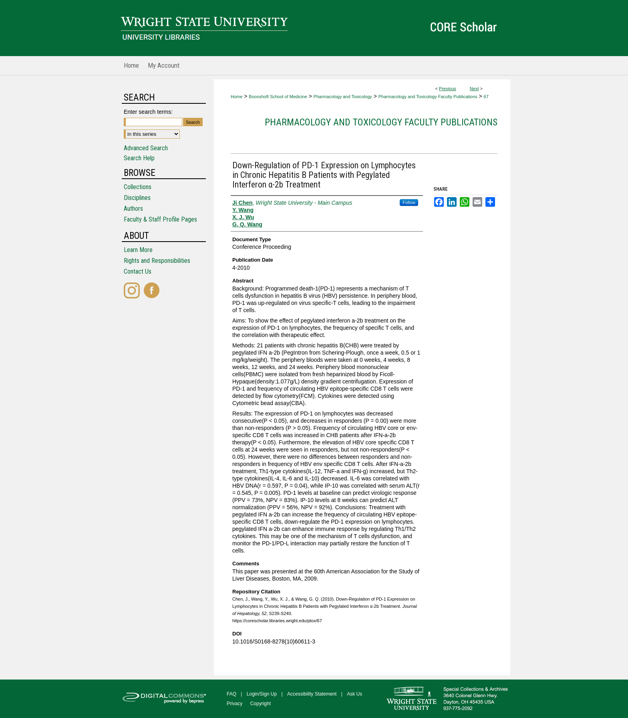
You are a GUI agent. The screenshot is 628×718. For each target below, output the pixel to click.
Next (474, 88)
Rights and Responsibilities (157, 260)
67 (486, 96)
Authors (133, 208)
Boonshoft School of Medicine (278, 96)
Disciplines (137, 198)
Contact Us (137, 271)
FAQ (231, 694)
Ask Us (354, 694)
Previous (447, 88)
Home (236, 96)
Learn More (138, 250)
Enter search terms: (148, 112)
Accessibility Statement (311, 694)
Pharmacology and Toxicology (343, 96)
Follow (409, 202)
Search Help (139, 158)
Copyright (260, 703)
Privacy (234, 703)
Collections (137, 187)
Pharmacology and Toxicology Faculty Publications (427, 96)
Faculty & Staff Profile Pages (160, 219)
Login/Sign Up (262, 694)
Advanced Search (146, 148)
